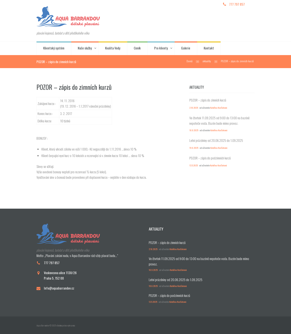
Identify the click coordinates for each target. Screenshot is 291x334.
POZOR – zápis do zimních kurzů (207, 100)
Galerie (185, 48)
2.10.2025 (193, 107)
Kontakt (209, 48)
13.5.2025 (193, 165)
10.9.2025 (193, 130)
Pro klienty (161, 48)
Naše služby (85, 48)
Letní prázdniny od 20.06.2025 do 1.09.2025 (216, 140)
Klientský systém (53, 48)
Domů (189, 61)
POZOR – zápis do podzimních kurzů (210, 158)
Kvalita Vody (112, 48)
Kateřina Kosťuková (218, 107)
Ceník (137, 48)
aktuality (207, 61)
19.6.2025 (193, 147)
